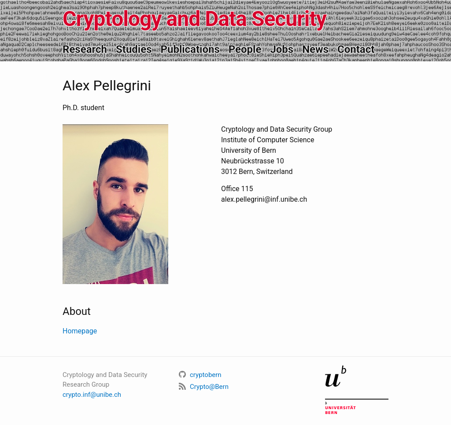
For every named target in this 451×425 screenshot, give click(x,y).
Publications (189, 49)
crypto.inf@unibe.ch (92, 395)
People (245, 49)
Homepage (80, 331)
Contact (355, 49)
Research (85, 49)
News (315, 49)
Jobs (281, 49)
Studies (134, 49)
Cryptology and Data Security (194, 18)
